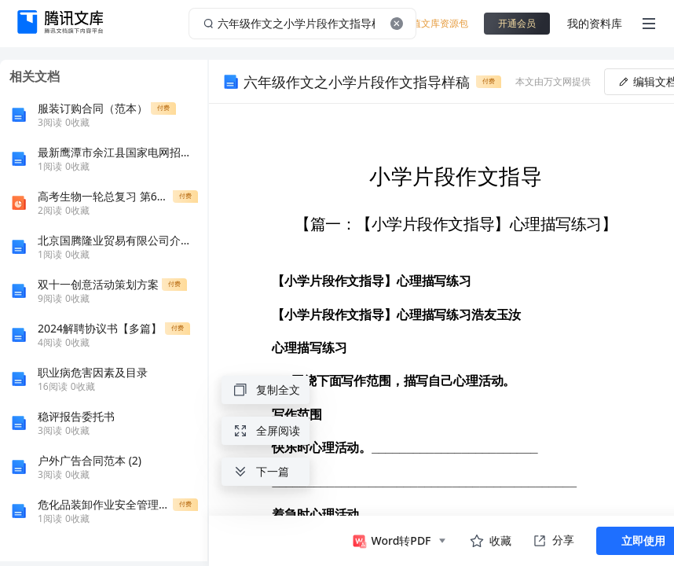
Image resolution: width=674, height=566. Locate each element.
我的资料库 (594, 23)
